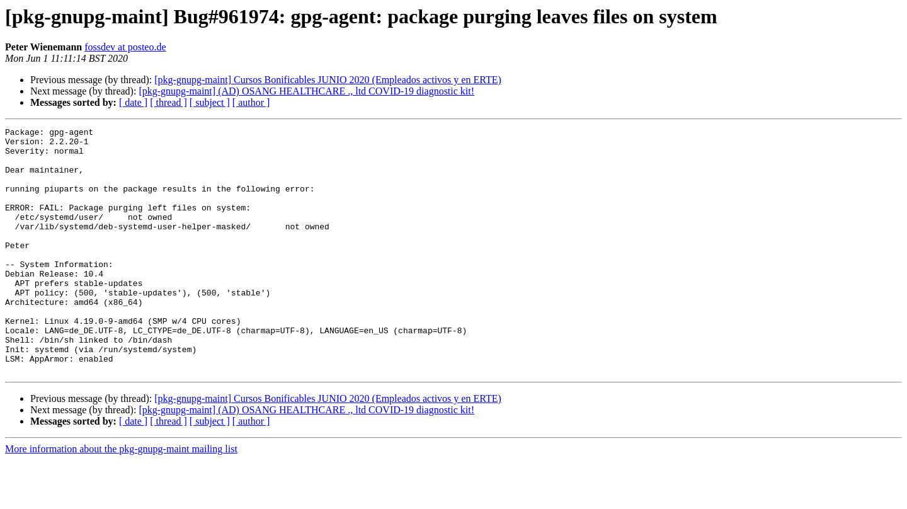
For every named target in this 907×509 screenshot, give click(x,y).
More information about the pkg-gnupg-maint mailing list (121, 498)
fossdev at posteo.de (125, 47)
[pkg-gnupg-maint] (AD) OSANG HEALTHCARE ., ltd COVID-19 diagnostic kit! (306, 91)
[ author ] (251, 102)
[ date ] (133, 102)
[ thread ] (168, 102)
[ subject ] (210, 102)
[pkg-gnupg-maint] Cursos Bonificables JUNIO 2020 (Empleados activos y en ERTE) (327, 79)
